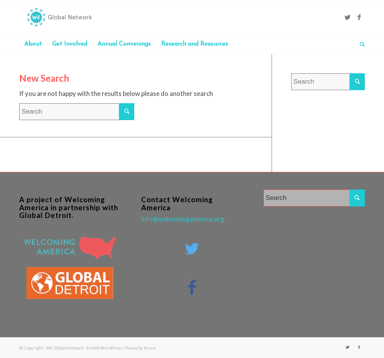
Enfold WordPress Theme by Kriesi (121, 347)
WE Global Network (65, 347)
